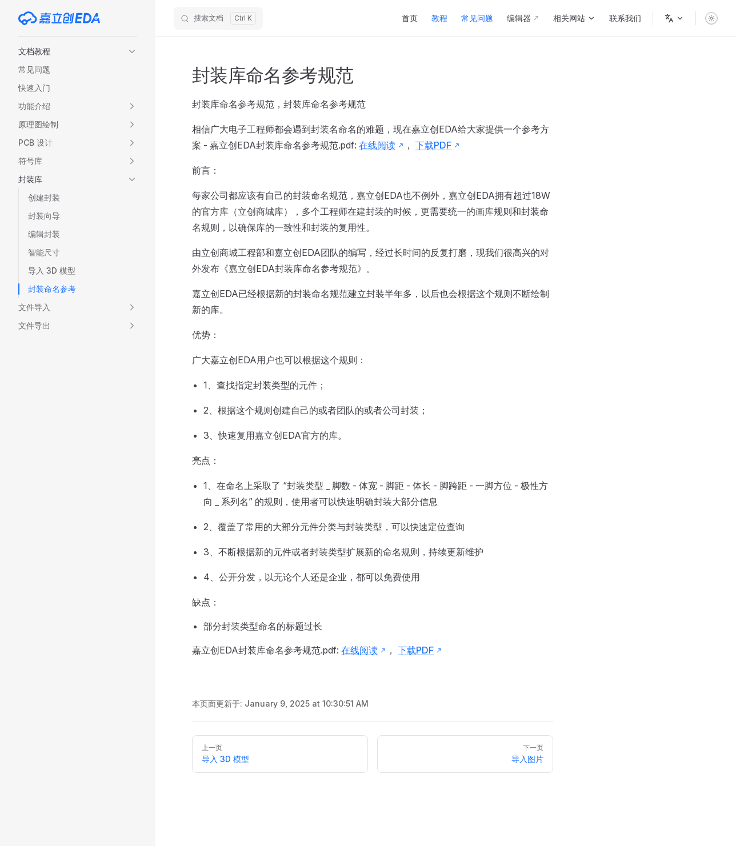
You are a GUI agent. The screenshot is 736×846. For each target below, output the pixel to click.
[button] (77, 51)
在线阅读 (377, 145)
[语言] (674, 18)
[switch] (711, 18)
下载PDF (433, 145)
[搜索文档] (218, 18)
